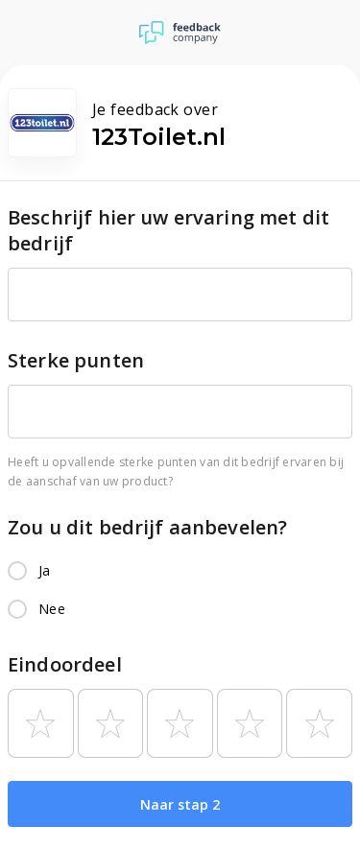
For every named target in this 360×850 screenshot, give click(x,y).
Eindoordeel (65, 664)
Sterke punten (76, 360)
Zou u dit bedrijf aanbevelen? (147, 527)
